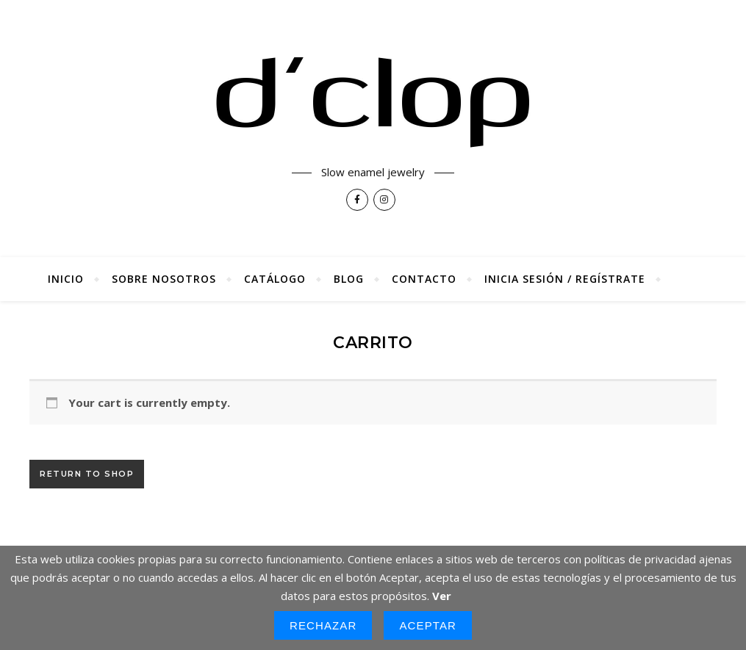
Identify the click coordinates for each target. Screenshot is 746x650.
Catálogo (275, 279)
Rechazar (323, 625)
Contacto (424, 279)
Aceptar (427, 625)
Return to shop (87, 474)
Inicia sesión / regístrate (564, 279)
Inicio (66, 279)
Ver (441, 595)
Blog (349, 279)
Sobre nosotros (164, 279)
